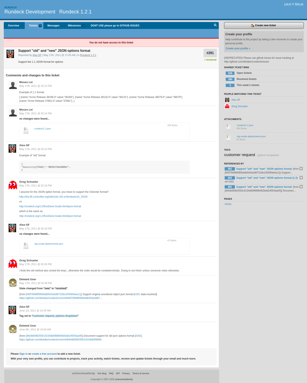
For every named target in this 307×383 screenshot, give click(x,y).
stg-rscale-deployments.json (48, 243)
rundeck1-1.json (42, 128)
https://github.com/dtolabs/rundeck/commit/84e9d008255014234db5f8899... (61, 339)
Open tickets (239, 73)
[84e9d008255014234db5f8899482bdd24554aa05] (54, 335)
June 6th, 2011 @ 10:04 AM (35, 329)
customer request (43, 315)
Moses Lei (26, 82)
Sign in (23, 353)
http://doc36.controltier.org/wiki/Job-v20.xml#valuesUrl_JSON (53, 196)
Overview (13, 25)
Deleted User (27, 279)
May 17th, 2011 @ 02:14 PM (35, 113)
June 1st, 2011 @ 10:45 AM (35, 310)
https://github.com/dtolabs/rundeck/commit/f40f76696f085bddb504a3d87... (60, 298)
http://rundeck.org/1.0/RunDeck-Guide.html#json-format (50, 206)
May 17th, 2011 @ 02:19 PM (35, 228)
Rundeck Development (29, 11)
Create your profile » (238, 48)
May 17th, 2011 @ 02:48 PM (35, 283)
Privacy (126, 373)
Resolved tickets (241, 79)
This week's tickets (242, 85)
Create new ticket (263, 25)
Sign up (299, 4)
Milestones (74, 26)
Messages (54, 25)
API (118, 373)
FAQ (111, 373)
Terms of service (140, 373)
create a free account (44, 353)
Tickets (33, 26)
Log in (287, 4)
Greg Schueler (28, 181)
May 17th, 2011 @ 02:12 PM (35, 86)
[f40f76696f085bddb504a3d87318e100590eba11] (53, 294)
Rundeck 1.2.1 (75, 11)
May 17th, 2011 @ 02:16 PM (35, 185)
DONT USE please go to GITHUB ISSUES (115, 25)
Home (228, 204)
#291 (210, 53)
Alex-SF (36, 55)
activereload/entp (83, 373)
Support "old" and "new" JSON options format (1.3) (267, 177)
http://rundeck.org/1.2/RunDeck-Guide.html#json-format (50, 216)
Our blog (101, 373)
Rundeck (10, 7)
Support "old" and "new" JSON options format (264, 168)
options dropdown (67, 315)
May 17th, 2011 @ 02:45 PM (35, 264)
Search (215, 25)
